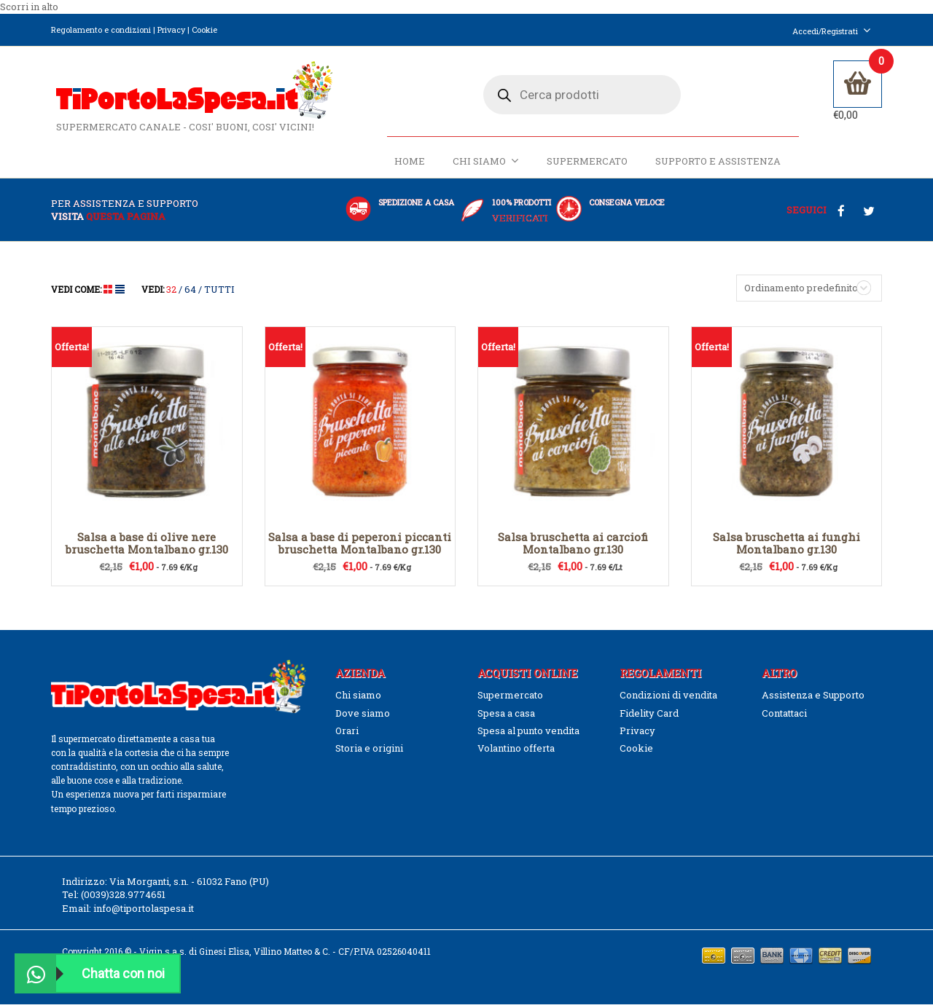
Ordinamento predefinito (801, 292)
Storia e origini (369, 752)
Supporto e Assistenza (716, 165)
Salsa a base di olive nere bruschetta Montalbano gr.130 (147, 547)
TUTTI (219, 293)
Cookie (204, 29)
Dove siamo (362, 716)
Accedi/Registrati (831, 30)
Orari (347, 734)
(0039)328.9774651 (123, 898)
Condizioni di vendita (668, 699)
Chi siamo (484, 165)
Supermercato (585, 165)
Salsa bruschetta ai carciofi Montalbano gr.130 (573, 547)
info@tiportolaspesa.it (143, 911)
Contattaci (784, 716)
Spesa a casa (506, 716)
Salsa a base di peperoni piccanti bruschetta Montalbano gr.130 (359, 547)
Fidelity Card (649, 716)
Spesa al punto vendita (528, 734)
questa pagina (125, 220)
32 (171, 293)
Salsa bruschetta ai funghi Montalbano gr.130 (786, 547)
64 (190, 293)
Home (408, 165)
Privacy (171, 29)
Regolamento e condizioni (101, 29)
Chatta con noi (90, 973)
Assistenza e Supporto (813, 699)
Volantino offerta (516, 752)
